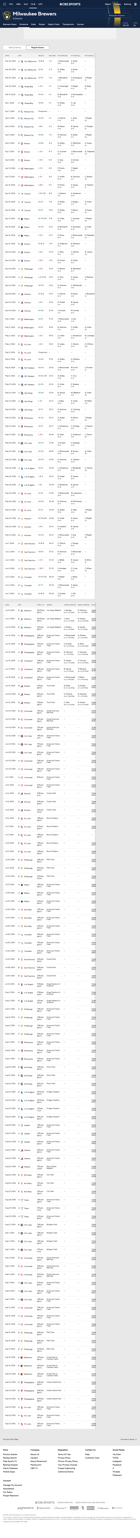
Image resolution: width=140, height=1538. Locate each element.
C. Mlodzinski (76, 285)
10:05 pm (41, 610)
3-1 (40, 177)
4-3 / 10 (42, 376)
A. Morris (74, 418)
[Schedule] (24, 24)
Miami (26, 219)
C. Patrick (61, 118)
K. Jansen (88, 252)
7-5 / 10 (42, 218)
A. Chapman (89, 151)
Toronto (27, 194)
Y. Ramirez (89, 277)
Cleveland (28, 661)
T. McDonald (76, 552)
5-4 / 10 (42, 518)
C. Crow (74, 568)
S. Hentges (62, 568)
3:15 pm (40, 1001)
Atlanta (27, 686)
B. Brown (74, 451)
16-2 (41, 543)
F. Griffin (61, 177)
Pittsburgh (28, 269)
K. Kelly (88, 86)
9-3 (40, 443)
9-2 (40, 526)
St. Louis (27, 344)
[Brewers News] (10, 24)
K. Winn (88, 560)
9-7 (40, 78)
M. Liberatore (76, 493)
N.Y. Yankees (29, 368)
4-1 (40, 327)
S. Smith (74, 61)
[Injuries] (80, 24)
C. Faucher (75, 218)
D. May (74, 510)
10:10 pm (40, 1092)
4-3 (40, 384)
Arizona (27, 294)
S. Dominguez (76, 78)
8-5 (40, 135)
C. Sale (66, 702)
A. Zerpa (88, 143)
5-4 (40, 260)
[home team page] (22, 61)
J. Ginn (66, 619)
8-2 (40, 103)
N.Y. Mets (28, 910)
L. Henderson (76, 336)
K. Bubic (74, 135)
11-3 (40, 476)
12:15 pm (40, 876)
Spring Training (15, 47)
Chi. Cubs (28, 443)
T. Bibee (81, 677)
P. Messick (82, 669)
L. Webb (61, 560)
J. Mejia (74, 577)
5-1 (40, 468)
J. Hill (73, 593)
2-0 (41, 535)
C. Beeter (88, 177)
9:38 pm (40, 984)
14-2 (41, 61)
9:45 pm (40, 793)
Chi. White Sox (30, 61)
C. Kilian (88, 568)
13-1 (41, 310)
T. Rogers (74, 202)
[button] (118, 16)
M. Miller (88, 401)
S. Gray (60, 160)
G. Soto (60, 277)
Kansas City (29, 112)
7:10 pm (40, 644)
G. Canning (75, 409)
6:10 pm (40, 1258)
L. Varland (61, 193)
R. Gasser (74, 476)
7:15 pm (40, 686)
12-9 (40, 568)
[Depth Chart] (53, 24)
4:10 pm (40, 694)
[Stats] (33, 24)
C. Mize (61, 252)
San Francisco (29, 544)
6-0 (40, 269)
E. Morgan (89, 126)
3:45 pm (40, 976)
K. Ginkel (61, 302)
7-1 (40, 409)
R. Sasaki (61, 476)
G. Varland (89, 185)
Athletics (27, 611)
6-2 (40, 94)
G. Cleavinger (63, 86)
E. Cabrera (75, 459)
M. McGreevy (76, 501)
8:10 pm (40, 777)
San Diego (28, 393)
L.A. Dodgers (29, 468)
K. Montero (75, 244)
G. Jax (73, 103)
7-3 (40, 168)
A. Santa (74, 518)
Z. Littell (61, 336)
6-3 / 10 (42, 277)
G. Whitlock (75, 143)
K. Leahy (61, 344)
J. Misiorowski (63, 61)
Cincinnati (28, 711)
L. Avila (74, 118)
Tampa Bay (28, 86)
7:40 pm (40, 635)
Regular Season (37, 47)
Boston (27, 143)
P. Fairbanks (89, 235)
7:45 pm (40, 736)
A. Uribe (88, 202)
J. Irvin (73, 319)
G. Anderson (76, 193)
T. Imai (73, 535)
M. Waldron (75, 393)
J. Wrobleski (76, 468)
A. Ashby (61, 69)
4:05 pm (40, 868)
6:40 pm (40, 860)
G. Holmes (68, 694)
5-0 (40, 160)
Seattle (27, 1125)
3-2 (40, 86)
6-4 (40, 393)
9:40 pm (40, 801)
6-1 (40, 69)
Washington (29, 169)
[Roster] (41, 24)
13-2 (41, 294)
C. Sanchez (82, 652)
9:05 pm (40, 627)
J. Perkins (67, 627)
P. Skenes (61, 269)
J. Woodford (62, 78)
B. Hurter (61, 260)
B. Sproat (74, 126)
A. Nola (81, 644)
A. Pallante (75, 359)
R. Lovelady (89, 336)
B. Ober (61, 434)
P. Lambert (62, 526)
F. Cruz (74, 376)
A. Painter (82, 635)
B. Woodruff (62, 94)
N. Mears (61, 126)
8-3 (40, 552)
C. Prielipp (75, 426)
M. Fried (74, 367)
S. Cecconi (82, 660)
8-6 (40, 143)
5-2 (40, 118)
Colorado (28, 577)
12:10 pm (40, 1274)
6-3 (40, 344)
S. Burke (74, 69)
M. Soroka (75, 310)
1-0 (40, 560)
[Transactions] (68, 24)
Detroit (27, 244)
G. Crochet (62, 151)
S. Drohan (75, 160)
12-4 (41, 244)
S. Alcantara (75, 227)
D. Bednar (75, 384)
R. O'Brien (89, 344)
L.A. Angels (28, 984)
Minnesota (28, 418)
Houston (27, 519)
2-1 (40, 202)
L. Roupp (74, 543)
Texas (26, 1200)
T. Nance (74, 210)
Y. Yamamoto (63, 485)
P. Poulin (61, 168)
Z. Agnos (74, 585)
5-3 (40, 235)
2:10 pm (40, 652)
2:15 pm (40, 826)
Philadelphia (29, 636)
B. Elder (67, 686)
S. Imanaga (75, 443)
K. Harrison (62, 135)
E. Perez (61, 235)
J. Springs (67, 610)
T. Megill (88, 78)
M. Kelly (74, 294)
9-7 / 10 (42, 193)
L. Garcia (88, 434)
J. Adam (61, 401)
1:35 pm (40, 702)
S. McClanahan (77, 94)
